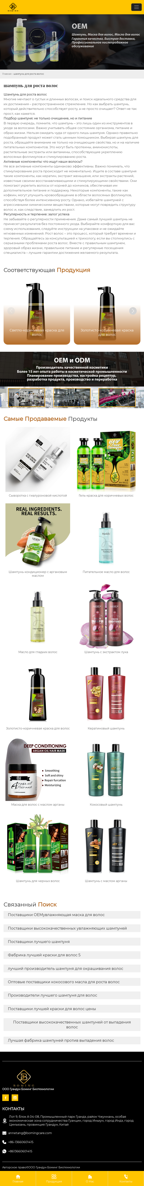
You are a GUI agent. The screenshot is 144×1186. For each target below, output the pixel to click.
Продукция (54, 1178)
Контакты (126, 1178)
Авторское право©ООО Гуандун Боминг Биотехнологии (41, 1167)
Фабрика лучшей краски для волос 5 (44, 955)
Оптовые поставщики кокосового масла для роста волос (64, 982)
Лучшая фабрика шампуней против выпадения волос (61, 1040)
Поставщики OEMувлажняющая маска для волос (56, 914)
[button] (133, 311)
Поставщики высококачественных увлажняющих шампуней (67, 928)
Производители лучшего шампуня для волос (52, 995)
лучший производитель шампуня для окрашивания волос (65, 968)
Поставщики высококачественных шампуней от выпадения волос (72, 1024)
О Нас (90, 1178)
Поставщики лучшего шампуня (39, 941)
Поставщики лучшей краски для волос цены (52, 1009)
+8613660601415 (20, 1151)
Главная (6, 73)
